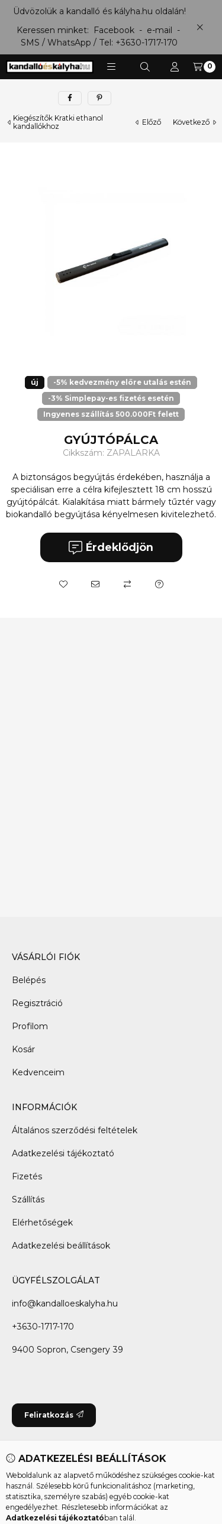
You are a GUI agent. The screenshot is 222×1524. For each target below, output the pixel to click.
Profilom (30, 1026)
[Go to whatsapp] (193, 1489)
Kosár (23, 1049)
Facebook (114, 30)
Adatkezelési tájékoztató (63, 1153)
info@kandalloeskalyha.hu (65, 1303)
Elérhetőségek (42, 1222)
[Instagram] (147, 1486)
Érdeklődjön (111, 548)
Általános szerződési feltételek (74, 1130)
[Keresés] (145, 67)
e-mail (159, 30)
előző (148, 122)
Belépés (29, 980)
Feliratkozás (53, 1414)
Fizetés (27, 1176)
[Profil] (174, 67)
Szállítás (28, 1199)
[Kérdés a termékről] (159, 584)
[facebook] (70, 98)
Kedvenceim (38, 1072)
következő (194, 122)
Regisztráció (37, 1003)
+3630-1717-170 (146, 42)
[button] (111, 67)
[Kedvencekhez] (63, 584)
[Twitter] (99, 1486)
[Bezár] (199, 27)
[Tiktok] (170, 1486)
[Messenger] (76, 1486)
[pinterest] (99, 98)
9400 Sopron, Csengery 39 (67, 1349)
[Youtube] (123, 1486)
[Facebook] (52, 1486)
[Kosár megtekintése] (204, 67)
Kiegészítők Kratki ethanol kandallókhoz (58, 122)
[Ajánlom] (95, 584)
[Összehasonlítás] (127, 584)
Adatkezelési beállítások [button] (61, 1245)
